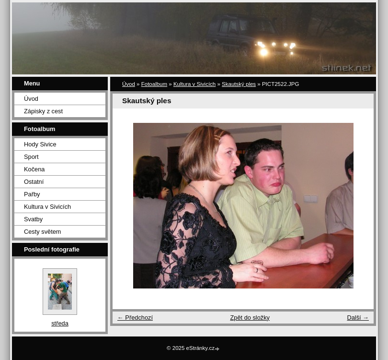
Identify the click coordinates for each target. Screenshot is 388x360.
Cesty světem (42, 231)
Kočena (34, 169)
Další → (358, 317)
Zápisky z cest (43, 111)
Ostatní (34, 181)
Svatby (33, 219)
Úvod (31, 98)
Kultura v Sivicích (47, 206)
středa (59, 323)
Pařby (32, 194)
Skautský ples (239, 84)
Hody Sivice (40, 144)
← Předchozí (135, 317)
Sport (31, 156)
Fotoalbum (154, 84)
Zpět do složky (250, 317)
